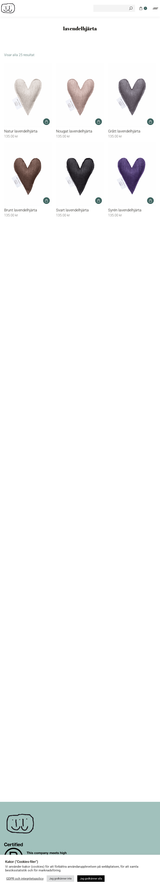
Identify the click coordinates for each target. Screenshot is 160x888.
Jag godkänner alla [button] (91, 878)
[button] (46, 121)
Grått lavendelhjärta (124, 131)
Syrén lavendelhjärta (124, 210)
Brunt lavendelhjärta (20, 210)
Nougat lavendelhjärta (74, 131)
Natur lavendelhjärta (21, 131)
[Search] (114, 8)
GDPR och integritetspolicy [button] (25, 879)
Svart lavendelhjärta (72, 210)
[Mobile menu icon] (155, 8)
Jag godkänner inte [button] (60, 878)
